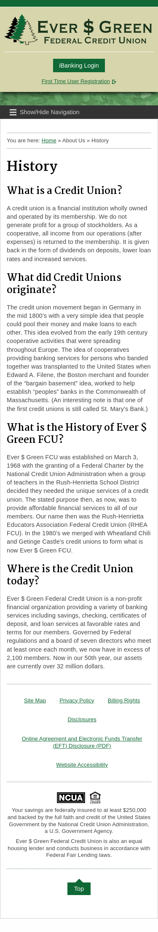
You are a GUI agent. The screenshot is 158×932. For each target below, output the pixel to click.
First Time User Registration (76, 81)
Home (49, 140)
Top (79, 888)
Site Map (35, 700)
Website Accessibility (82, 765)
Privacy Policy (76, 700)
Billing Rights (124, 700)
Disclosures (82, 719)
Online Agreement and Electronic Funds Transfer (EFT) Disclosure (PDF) (82, 742)
